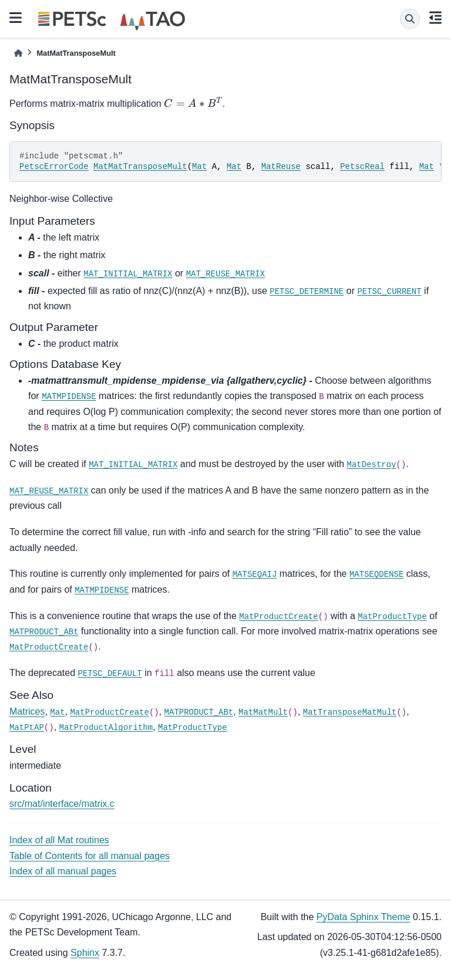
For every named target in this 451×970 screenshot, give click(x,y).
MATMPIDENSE (69, 396)
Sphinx (84, 953)
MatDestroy (371, 464)
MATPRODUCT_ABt (44, 632)
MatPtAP (26, 727)
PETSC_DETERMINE (307, 291)
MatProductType (392, 616)
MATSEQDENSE (376, 574)
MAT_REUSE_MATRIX (225, 274)
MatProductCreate (278, 616)
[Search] (410, 19)
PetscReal (362, 166)
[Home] (18, 53)
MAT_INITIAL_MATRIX (127, 274)
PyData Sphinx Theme (363, 917)
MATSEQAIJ (255, 574)
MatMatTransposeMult (140, 166)
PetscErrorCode (54, 166)
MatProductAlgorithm (106, 727)
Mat (199, 166)
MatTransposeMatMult (350, 712)
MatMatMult (263, 712)
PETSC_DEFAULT (110, 673)
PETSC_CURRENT (389, 291)
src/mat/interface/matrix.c (62, 804)
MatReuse (281, 166)
